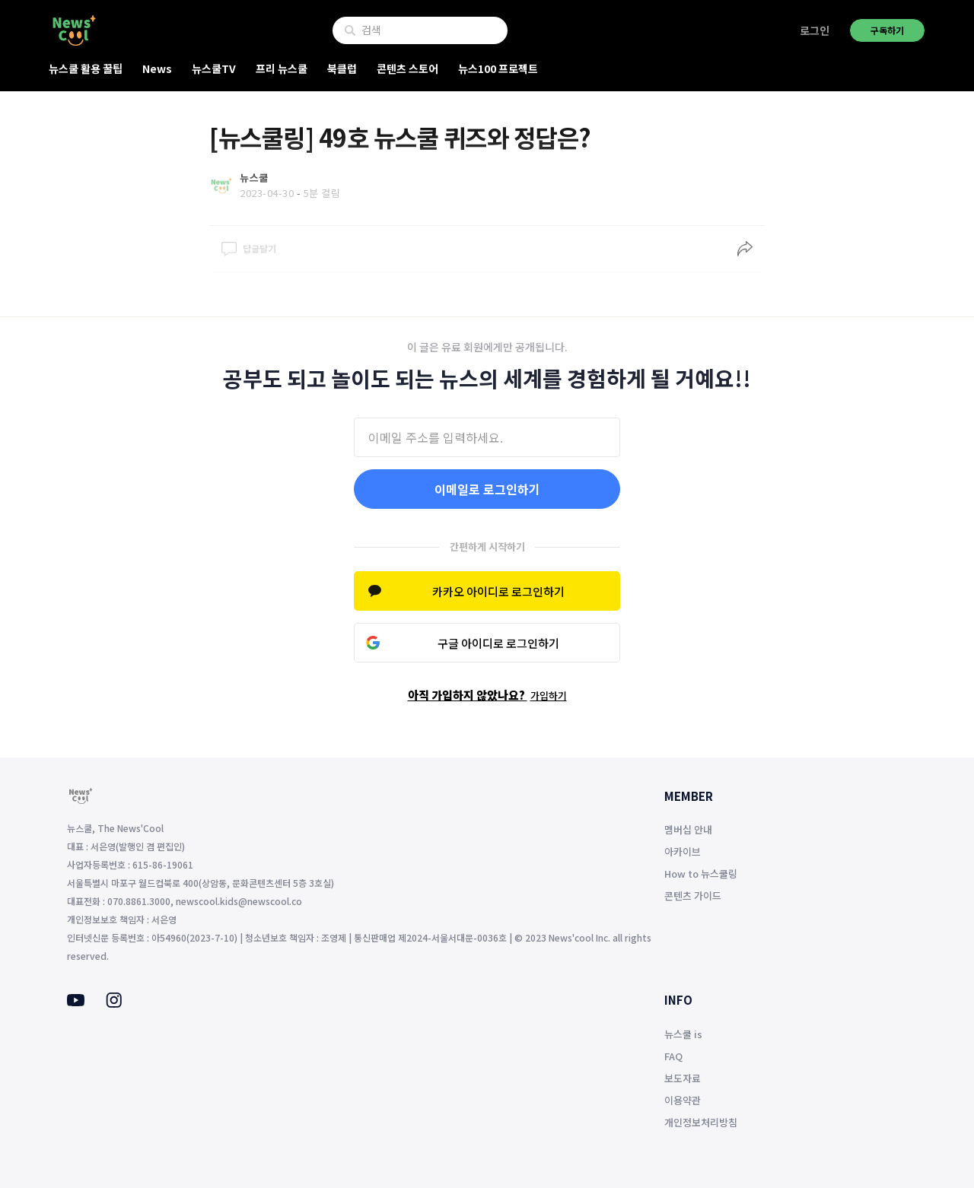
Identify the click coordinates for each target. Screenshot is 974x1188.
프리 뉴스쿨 (281, 68)
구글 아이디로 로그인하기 (498, 643)
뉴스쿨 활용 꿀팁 (86, 68)
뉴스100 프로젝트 (498, 68)
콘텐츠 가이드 (692, 896)
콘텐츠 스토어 (407, 68)
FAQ (673, 1056)
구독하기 (887, 30)
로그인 (814, 30)
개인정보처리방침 (700, 1122)
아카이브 (682, 851)
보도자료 (682, 1078)
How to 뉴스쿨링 (700, 873)
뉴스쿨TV (214, 68)
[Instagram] (114, 1003)
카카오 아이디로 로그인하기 (498, 591)
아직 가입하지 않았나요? (487, 695)
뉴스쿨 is (683, 1034)
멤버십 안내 (688, 829)
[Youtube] (75, 1001)
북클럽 (342, 68)
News (157, 68)
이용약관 (682, 1100)
